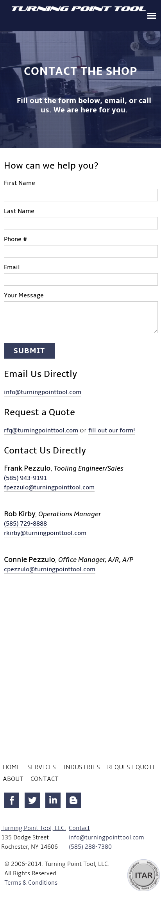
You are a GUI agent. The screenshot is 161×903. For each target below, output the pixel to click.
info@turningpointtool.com (42, 392)
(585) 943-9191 (25, 478)
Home (11, 767)
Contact (44, 779)
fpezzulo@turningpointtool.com (49, 487)
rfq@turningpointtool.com (41, 430)
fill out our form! (111, 430)
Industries (81, 767)
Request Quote (131, 767)
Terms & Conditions (30, 882)
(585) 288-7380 (90, 846)
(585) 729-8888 (25, 524)
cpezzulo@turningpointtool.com (49, 569)
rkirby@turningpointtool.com (45, 533)
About (13, 779)
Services (41, 767)
